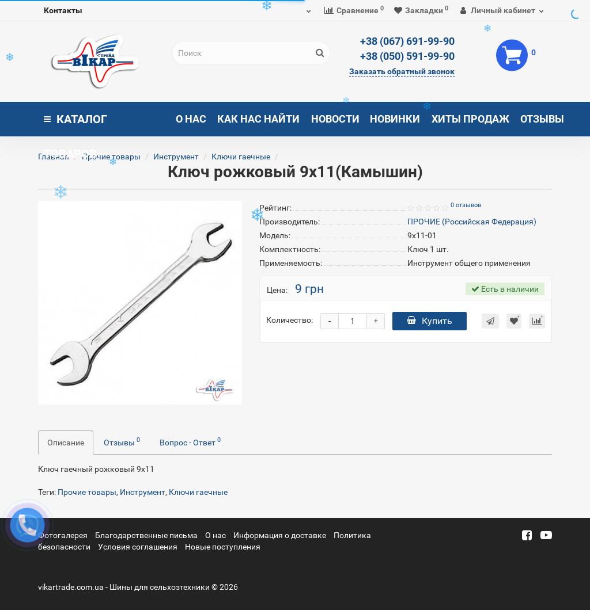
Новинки (395, 119)
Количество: (289, 320)
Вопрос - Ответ (190, 441)
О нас (191, 119)
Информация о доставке (279, 535)
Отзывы (542, 119)
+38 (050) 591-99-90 (407, 56)
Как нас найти (258, 119)
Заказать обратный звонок (402, 71)
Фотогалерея (63, 535)
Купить (429, 320)
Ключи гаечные (240, 156)
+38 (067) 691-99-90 (407, 41)
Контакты (63, 10)
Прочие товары (111, 156)
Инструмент (176, 156)
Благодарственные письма (146, 535)
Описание (65, 442)
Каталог (75, 124)
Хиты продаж (470, 119)
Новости (335, 119)
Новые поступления (222, 546)
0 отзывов (466, 205)
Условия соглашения (137, 546)
